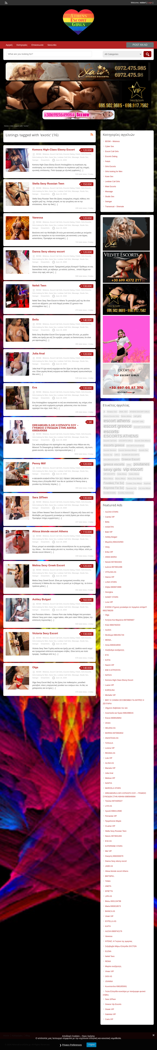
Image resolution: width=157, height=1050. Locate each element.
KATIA (107, 660)
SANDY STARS (111, 597)
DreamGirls (45, 160)
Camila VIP (110, 517)
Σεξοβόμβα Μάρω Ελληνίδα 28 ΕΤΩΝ (120, 946)
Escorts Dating (69, 154)
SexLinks (51, 45)
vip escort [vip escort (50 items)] (133, 469)
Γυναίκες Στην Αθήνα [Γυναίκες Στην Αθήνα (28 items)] (134, 483)
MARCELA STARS (113, 788)
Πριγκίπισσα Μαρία (113, 821)
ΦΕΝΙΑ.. (108, 640)
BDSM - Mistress (42, 154)
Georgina (109, 592)
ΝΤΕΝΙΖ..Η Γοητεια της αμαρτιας (118, 941)
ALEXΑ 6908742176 (113, 931)
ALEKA (108, 630)
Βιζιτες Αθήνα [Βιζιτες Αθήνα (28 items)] (120, 479)
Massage (75, 157)
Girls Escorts (86, 154)
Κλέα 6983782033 (112, 625)
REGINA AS (110, 753)
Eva (34, 387)
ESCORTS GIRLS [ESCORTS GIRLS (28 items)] (125, 441)
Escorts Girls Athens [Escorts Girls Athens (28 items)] (142, 441)
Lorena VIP (110, 748)
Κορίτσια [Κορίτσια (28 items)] (147, 483)
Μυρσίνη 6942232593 (114, 542)
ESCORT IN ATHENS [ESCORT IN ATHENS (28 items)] (142, 427)
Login (150, 3)
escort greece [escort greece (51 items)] (118, 426)
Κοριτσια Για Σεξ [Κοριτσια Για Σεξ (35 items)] (114, 488)
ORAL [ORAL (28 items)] (129, 465)
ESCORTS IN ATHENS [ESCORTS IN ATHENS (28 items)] (135, 446)
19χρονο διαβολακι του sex (116, 708)
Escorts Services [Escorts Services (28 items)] (110, 450)
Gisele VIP (109, 1009)
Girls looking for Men (40, 157)
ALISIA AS (109, 763)
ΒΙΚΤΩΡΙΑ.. (110, 876)
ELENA (108, 951)
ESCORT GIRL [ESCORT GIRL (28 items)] (138, 422)
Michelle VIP (110, 695)
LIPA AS (108, 896)
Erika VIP (109, 552)
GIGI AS (108, 976)
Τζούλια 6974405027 (114, 801)
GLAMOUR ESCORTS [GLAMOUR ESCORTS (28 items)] (130, 455)
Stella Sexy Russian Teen (48, 183)
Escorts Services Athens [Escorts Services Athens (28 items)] (128, 450)
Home (6, 126)
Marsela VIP (110, 768)
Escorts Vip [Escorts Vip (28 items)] (108, 455)
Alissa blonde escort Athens (50, 531)
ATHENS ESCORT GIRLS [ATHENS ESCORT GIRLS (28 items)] (139, 412)
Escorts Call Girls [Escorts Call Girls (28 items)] (110, 441)
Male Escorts (110, 186)
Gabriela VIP (110, 1014)
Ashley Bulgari (41, 599)
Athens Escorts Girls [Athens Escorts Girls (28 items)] (111, 416)
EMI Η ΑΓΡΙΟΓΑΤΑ (112, 670)
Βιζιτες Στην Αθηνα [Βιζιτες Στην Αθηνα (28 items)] (134, 479)
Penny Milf (39, 463)
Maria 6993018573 (113, 906)
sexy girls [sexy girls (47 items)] (112, 469)
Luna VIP (109, 602)
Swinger (35, 160)
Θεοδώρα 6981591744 (114, 635)
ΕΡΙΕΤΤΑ (109, 891)
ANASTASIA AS (111, 738)
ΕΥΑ (107, 655)
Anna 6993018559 (112, 645)
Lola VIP (108, 758)
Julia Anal (38, 353)
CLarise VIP (110, 826)
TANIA (107, 881)
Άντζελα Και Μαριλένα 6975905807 (119, 620)
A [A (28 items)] (104, 412)
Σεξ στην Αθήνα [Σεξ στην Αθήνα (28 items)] (144, 488)
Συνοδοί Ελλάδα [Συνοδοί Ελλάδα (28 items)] (110, 493)
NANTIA (108, 783)
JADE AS (109, 866)
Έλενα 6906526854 (113, 718)
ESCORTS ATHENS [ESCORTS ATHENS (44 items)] (121, 436)
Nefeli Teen (39, 285)
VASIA (107, 723)
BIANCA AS (110, 911)
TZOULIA (109, 743)
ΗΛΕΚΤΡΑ (109, 527)
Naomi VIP (109, 665)
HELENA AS (110, 728)
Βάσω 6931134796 (113, 901)
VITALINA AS (110, 572)
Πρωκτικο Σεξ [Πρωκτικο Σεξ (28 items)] (131, 488)
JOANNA (109, 981)
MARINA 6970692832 (114, 733)
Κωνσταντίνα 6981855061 (116, 986)
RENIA (108, 961)
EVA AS (108, 841)
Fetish (78, 154)
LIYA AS (108, 806)
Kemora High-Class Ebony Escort (53, 149)
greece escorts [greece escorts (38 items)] (114, 464)
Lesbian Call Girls (64, 157)
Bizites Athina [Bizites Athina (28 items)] (126, 416)
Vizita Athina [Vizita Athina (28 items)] (121, 474)
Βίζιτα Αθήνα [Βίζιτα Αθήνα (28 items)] (108, 479)
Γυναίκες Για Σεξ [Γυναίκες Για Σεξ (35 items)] (114, 483)
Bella (35, 319)
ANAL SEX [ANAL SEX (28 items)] (123, 412)
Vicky (107, 547)
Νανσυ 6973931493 (113, 836)
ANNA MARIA (111, 557)
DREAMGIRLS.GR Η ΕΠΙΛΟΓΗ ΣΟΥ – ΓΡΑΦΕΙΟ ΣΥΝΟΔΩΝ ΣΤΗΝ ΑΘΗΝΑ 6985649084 (55, 428)
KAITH (108, 926)
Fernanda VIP (111, 816)
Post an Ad (140, 45)
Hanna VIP (109, 577)
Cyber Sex (109, 146)
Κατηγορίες (22, 45)
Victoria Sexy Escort (45, 633)
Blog (27, 1035)
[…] (81, 170)
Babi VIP (109, 532)
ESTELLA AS (110, 921)
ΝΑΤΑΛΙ (108, 675)
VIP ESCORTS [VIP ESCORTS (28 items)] (109, 474)
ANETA (108, 886)
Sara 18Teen (40, 497)
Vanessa (37, 217)
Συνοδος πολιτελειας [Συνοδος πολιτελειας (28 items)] (125, 493)
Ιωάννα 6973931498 (113, 567)
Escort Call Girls (56, 154)
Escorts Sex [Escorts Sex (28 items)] (143, 450)
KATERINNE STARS (113, 846)
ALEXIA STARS (111, 512)
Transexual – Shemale (114, 206)
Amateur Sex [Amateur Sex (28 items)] (112, 412)
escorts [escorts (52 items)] (111, 431)
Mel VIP (108, 851)
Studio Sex (84, 157)
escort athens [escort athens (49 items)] (117, 421)
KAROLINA (110, 690)
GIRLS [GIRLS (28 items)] (117, 455)
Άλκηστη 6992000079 (114, 856)
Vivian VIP (109, 971)
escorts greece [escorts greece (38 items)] (114, 445)
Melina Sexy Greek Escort (48, 565)
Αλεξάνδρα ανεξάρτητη (114, 650)
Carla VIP (109, 1019)
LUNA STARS (111, 582)
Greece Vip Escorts (113, 1004)
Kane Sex (53, 157)
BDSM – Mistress (112, 141)
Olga (35, 667)
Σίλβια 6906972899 (113, 587)
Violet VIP (109, 916)
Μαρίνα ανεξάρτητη (113, 966)
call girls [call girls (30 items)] (137, 416)
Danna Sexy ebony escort (48, 251)
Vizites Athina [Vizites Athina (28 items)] (134, 474)
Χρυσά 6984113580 (113, 811)
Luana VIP (109, 685)
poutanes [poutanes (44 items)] (141, 464)
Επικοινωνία (37, 45)
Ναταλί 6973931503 (113, 562)
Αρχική (9, 45)
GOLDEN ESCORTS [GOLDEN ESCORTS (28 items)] (111, 460)
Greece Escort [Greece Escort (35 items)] (131, 459)
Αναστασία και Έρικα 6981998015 (119, 713)
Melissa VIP (110, 778)
